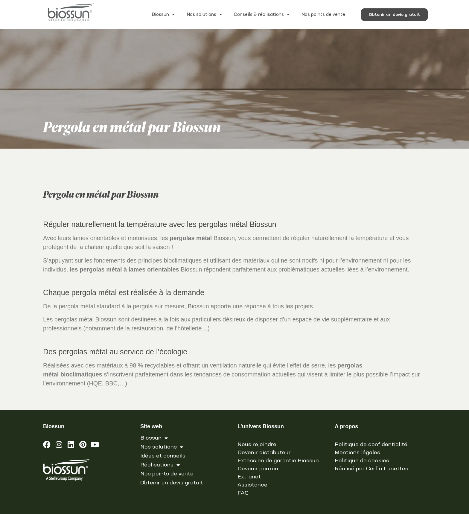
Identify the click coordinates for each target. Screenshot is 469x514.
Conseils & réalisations (262, 14)
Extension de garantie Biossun (278, 460)
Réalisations (160, 464)
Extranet (249, 477)
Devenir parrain (257, 469)
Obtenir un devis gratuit (171, 483)
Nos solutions (204, 14)
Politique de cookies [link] (362, 460)
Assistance (252, 485)
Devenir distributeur (264, 452)
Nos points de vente (323, 14)
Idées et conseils (162, 456)
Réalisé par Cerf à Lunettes (371, 469)
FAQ (243, 493)
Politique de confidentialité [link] (371, 444)
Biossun (163, 14)
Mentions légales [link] (357, 452)
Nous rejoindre (256, 444)
